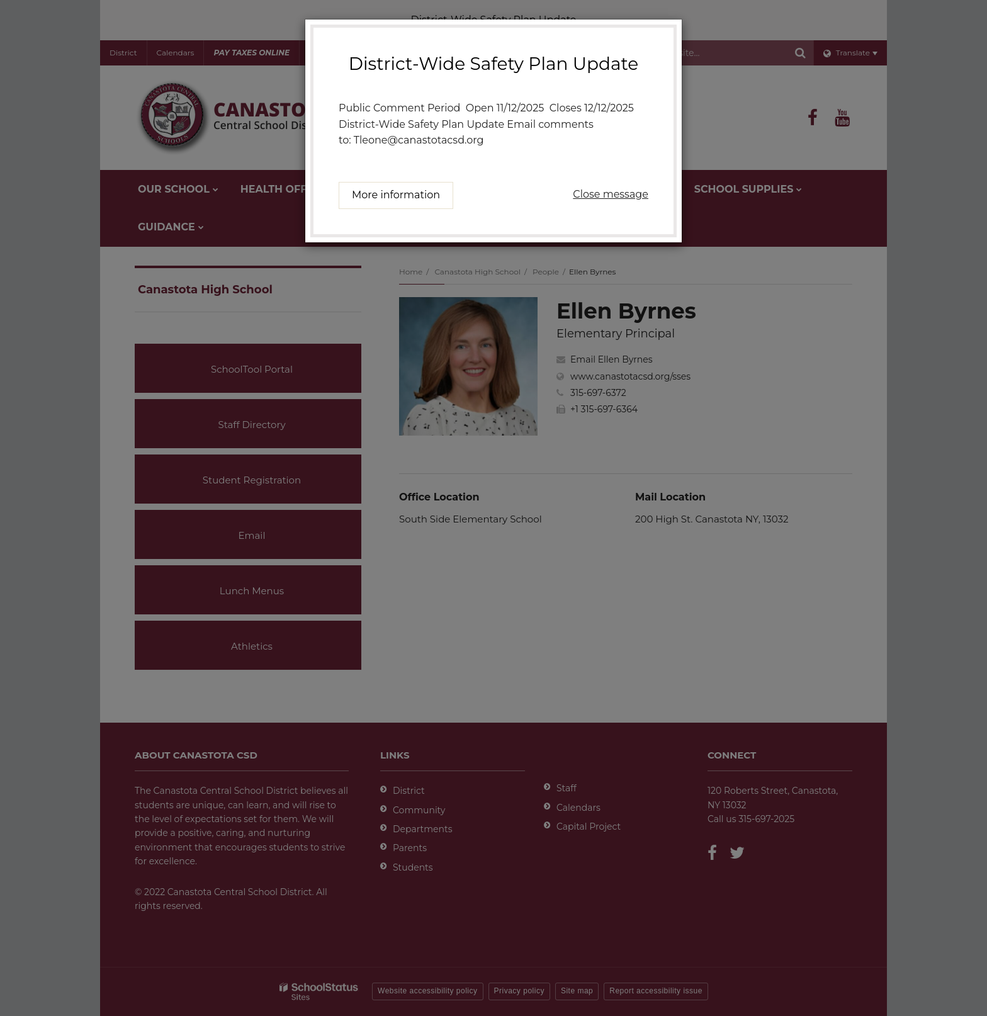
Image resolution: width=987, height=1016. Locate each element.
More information (396, 195)
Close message (610, 194)
